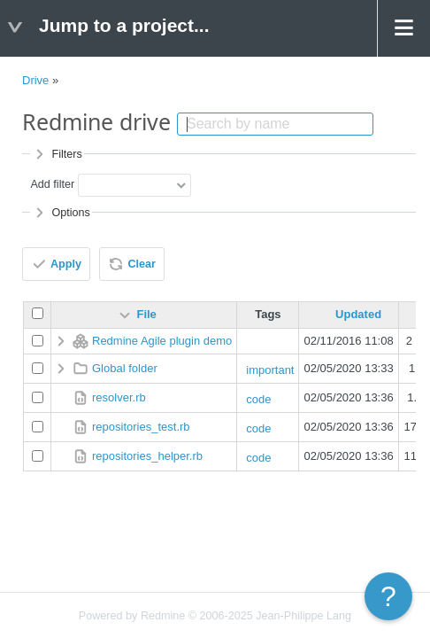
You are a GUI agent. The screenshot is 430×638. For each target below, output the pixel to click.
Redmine (163, 616)
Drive (35, 80)
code (258, 399)
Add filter (52, 184)
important (270, 370)
